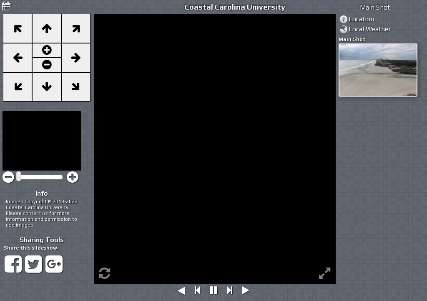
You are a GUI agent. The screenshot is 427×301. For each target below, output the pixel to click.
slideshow (44, 248)
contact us (35, 213)
